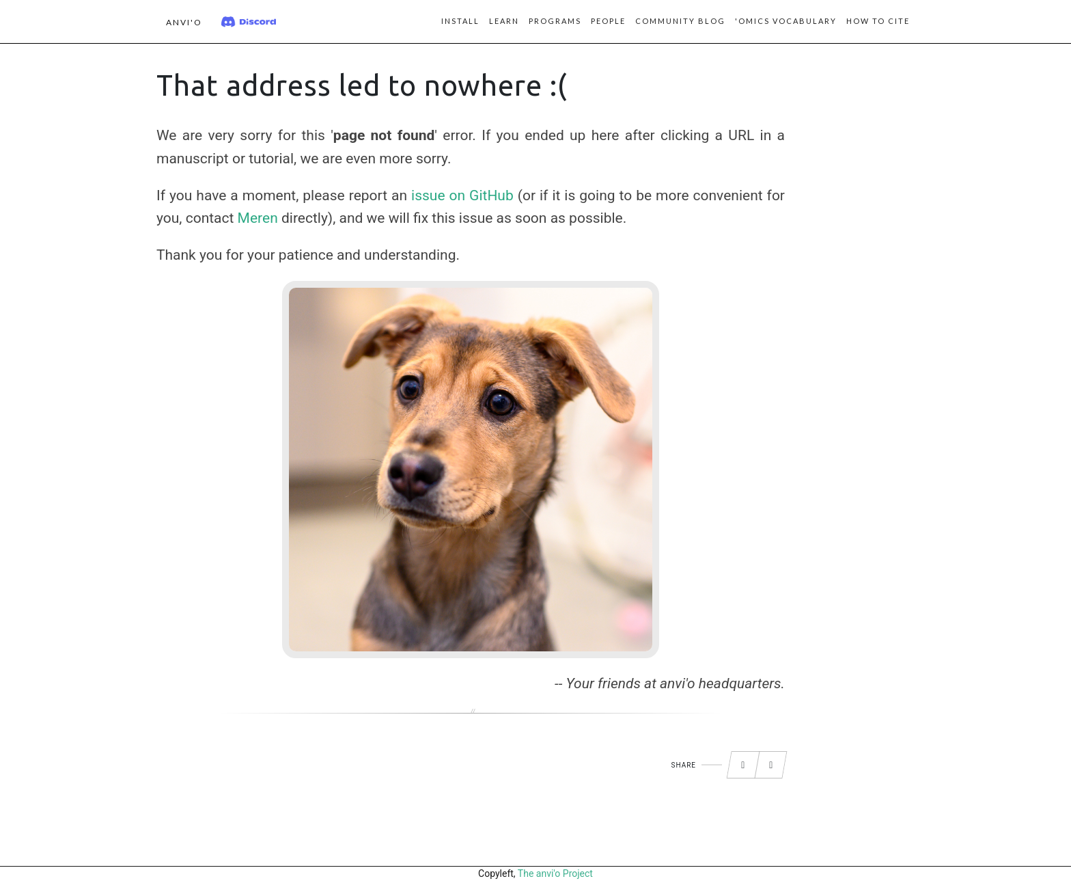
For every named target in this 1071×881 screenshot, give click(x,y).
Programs (555, 20)
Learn (504, 20)
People (608, 20)
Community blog (680, 20)
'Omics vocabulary (786, 20)
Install (460, 20)
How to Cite (878, 20)
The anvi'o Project (555, 873)
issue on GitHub (462, 195)
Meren (258, 218)
